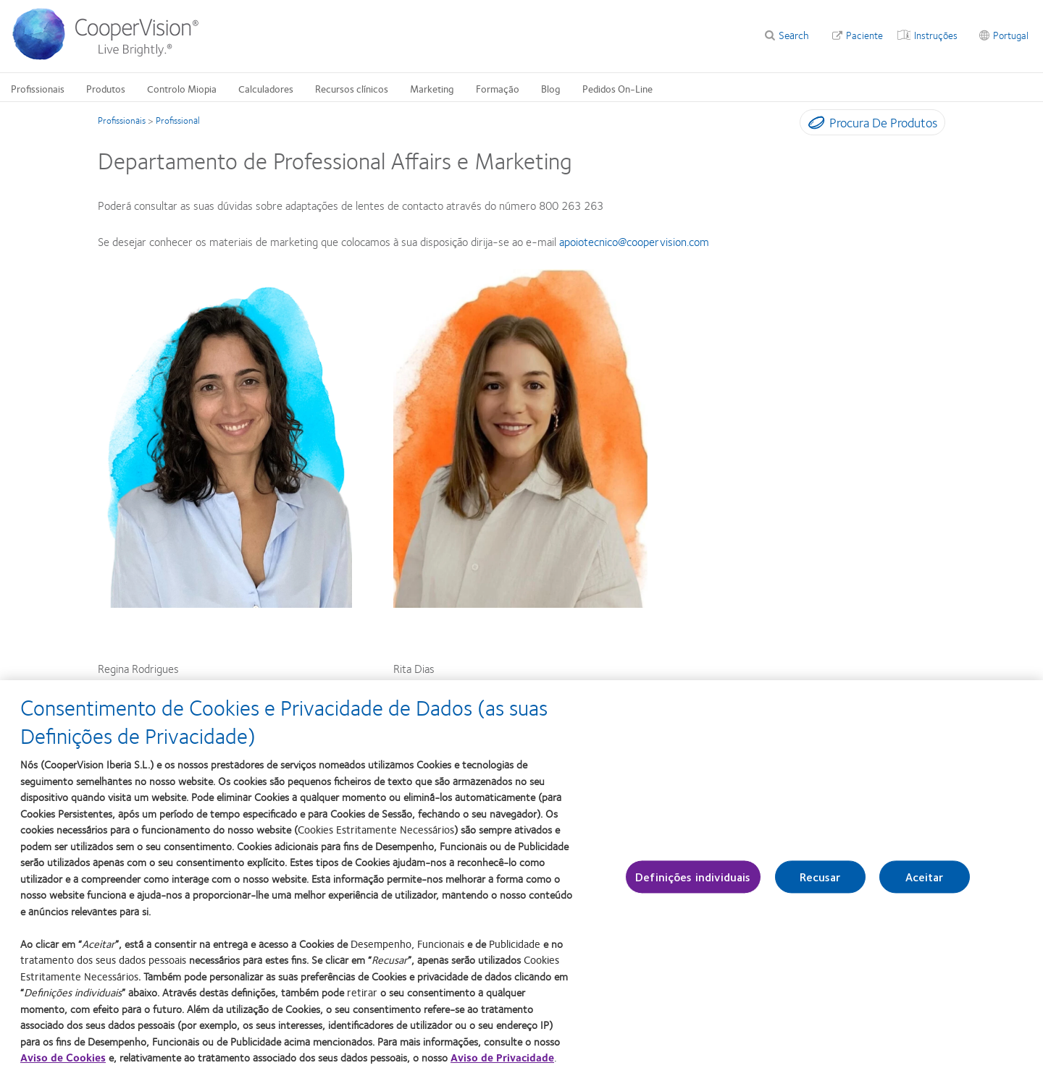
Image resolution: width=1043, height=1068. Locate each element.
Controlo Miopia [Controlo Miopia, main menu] (182, 88)
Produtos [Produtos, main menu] (105, 88)
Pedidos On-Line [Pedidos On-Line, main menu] (617, 88)
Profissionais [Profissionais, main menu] (37, 88)
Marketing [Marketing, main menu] (432, 88)
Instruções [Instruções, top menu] (936, 35)
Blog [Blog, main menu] (551, 88)
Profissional (178, 120)
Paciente (864, 35)
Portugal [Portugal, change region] (1011, 35)
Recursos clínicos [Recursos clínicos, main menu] (351, 88)
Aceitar (924, 886)
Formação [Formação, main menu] (497, 88)
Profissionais (122, 120)
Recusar (820, 886)
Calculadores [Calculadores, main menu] (265, 88)
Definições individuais (693, 886)
